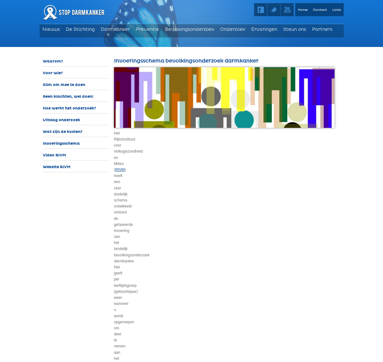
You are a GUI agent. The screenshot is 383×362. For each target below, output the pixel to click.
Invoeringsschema (61, 143)
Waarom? (53, 61)
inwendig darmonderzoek (152, 170)
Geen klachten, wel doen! (68, 96)
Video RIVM (54, 155)
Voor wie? (53, 73)
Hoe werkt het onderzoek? (69, 108)
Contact (320, 10)
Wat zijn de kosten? (62, 131)
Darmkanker (115, 29)
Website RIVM (57, 167)
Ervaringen (264, 29)
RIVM (207, 133)
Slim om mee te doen (64, 84)
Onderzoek (232, 29)
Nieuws (51, 29)
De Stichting (80, 29)
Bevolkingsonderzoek (189, 29)
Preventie (147, 29)
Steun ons (294, 29)
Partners (322, 29)
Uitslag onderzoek (61, 120)
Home (303, 10)
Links (336, 10)
